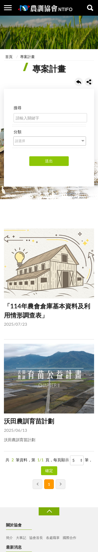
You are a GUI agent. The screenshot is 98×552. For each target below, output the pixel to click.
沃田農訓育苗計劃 (49, 393)
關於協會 (14, 524)
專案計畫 (27, 56)
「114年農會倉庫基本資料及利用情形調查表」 (49, 278)
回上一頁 (78, 82)
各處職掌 (53, 538)
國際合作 (69, 538)
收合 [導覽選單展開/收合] (49, 511)
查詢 (90, 8)
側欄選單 (8, 7)
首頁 (9, 56)
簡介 (9, 538)
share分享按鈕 (89, 82)
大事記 (21, 538)
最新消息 (14, 547)
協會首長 (36, 538)
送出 (49, 160)
